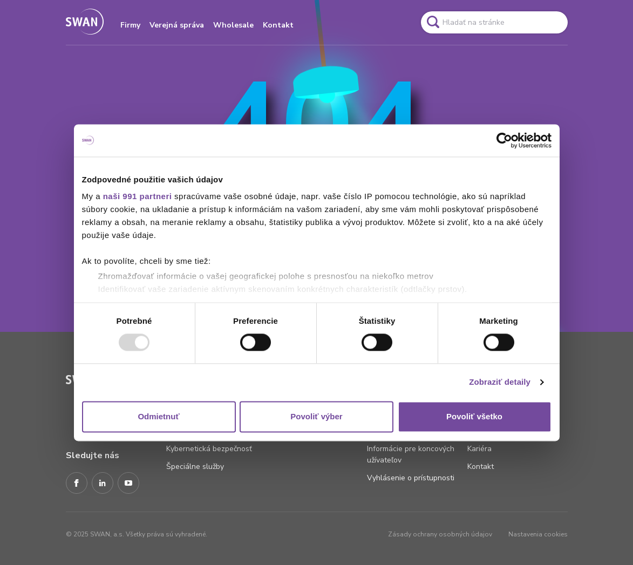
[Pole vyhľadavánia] (494, 22)
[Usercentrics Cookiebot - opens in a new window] (504, 140)
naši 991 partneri (137, 196)
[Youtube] (128, 483)
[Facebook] (76, 483)
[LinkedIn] (102, 483)
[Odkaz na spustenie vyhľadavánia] (432, 22)
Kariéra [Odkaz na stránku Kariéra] (479, 449)
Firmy (130, 25)
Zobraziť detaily (499, 382)
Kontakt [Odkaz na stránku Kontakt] (480, 466)
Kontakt (278, 25)
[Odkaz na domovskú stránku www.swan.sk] (85, 22)
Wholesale (233, 25)
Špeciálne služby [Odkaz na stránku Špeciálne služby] (195, 466)
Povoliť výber (316, 416)
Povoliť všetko (474, 416)
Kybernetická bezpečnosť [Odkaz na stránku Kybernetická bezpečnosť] (209, 449)
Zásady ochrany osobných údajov (440, 534)
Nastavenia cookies (538, 534)
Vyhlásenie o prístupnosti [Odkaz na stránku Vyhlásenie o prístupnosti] (410, 478)
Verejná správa (176, 25)
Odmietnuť (158, 416)
